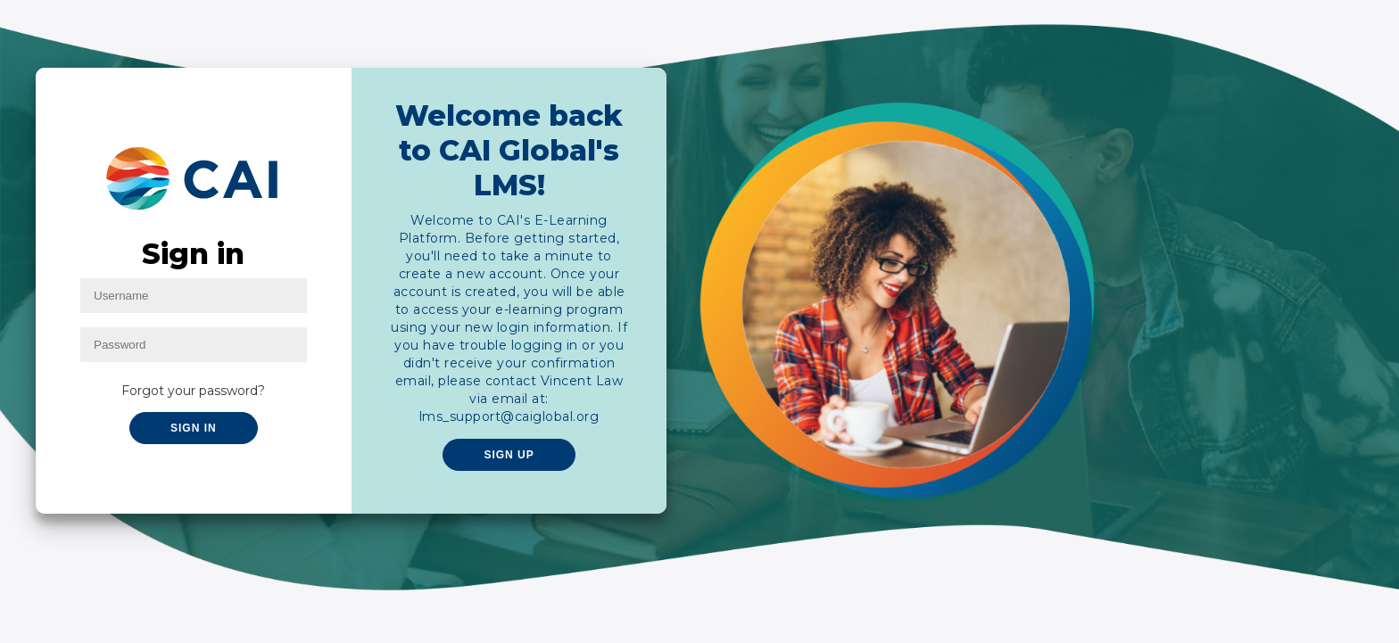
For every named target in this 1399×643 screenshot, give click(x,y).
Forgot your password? (193, 391)
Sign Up (509, 455)
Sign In (193, 428)
